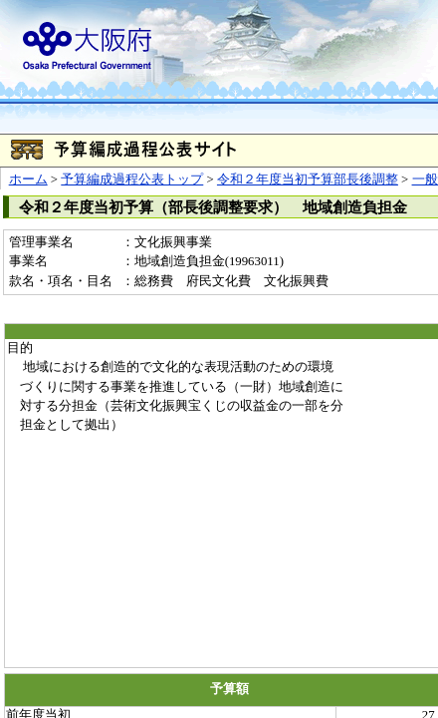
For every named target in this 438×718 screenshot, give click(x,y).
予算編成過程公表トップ (132, 179)
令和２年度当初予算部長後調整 (307, 179)
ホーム (28, 179)
